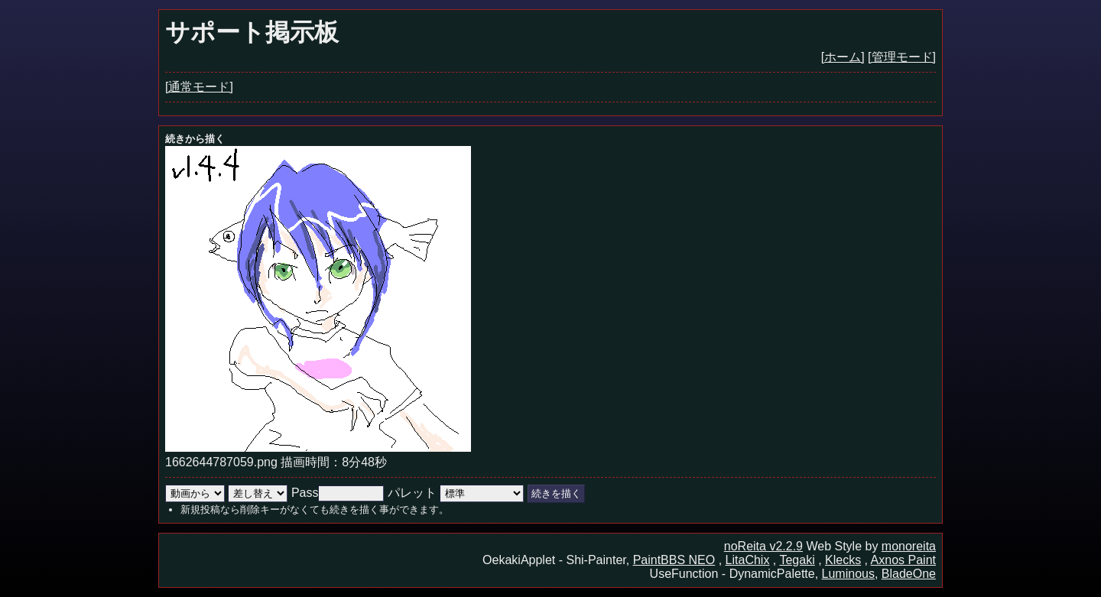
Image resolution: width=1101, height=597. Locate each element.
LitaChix (748, 559)
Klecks (843, 559)
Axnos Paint (903, 559)
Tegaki (796, 559)
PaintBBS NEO (674, 559)
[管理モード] (902, 56)
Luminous (848, 573)
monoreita (909, 546)
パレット (412, 492)
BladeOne (909, 573)
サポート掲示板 (252, 32)
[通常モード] (199, 86)
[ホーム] (843, 56)
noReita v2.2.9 (763, 546)
